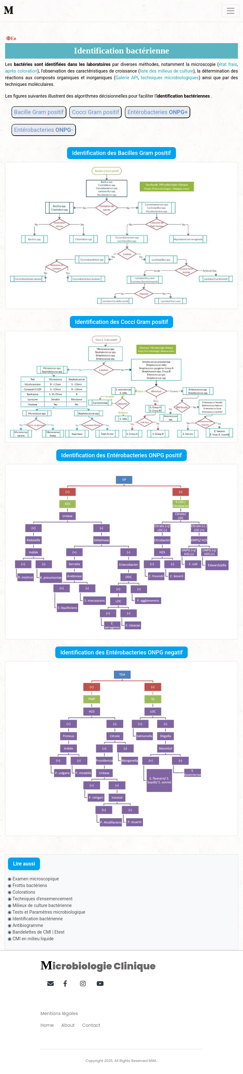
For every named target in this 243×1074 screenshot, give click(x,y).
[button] (48, 982)
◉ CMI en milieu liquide (31, 938)
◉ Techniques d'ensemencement (40, 898)
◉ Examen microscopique (33, 878)
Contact (91, 1025)
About (68, 1025)
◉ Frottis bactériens (27, 885)
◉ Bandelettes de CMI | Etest (36, 932)
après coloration (21, 71)
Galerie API (127, 77)
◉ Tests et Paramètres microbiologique (46, 912)
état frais (228, 64)
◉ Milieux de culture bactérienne (40, 905)
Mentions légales (59, 1013)
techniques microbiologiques (170, 77)
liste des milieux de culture (166, 71)
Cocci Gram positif (95, 112)
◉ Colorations (21, 892)
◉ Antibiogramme (25, 925)
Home (47, 1025)
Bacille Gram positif (39, 112)
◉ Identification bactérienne (35, 918)
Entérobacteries (157, 112)
